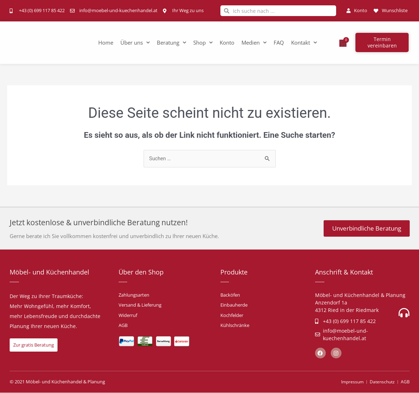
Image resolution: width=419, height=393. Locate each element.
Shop (203, 42)
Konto (227, 42)
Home (105, 42)
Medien (253, 42)
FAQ (279, 42)
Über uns (135, 42)
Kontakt (304, 42)
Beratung (171, 42)
